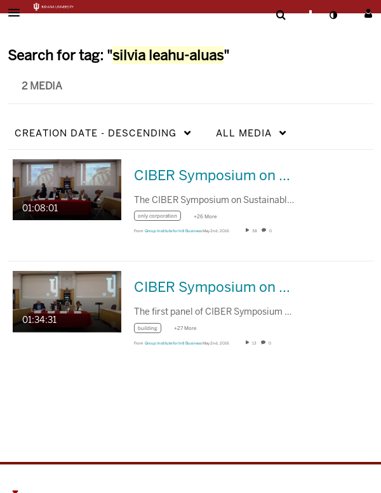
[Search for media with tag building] (152, 329)
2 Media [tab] (42, 86)
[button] (18, 13)
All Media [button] (244, 133)
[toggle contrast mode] (333, 15)
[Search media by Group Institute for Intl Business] (173, 230)
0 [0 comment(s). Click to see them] (271, 230)
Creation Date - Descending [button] (96, 133)
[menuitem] (280, 15)
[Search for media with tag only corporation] (162, 218)
